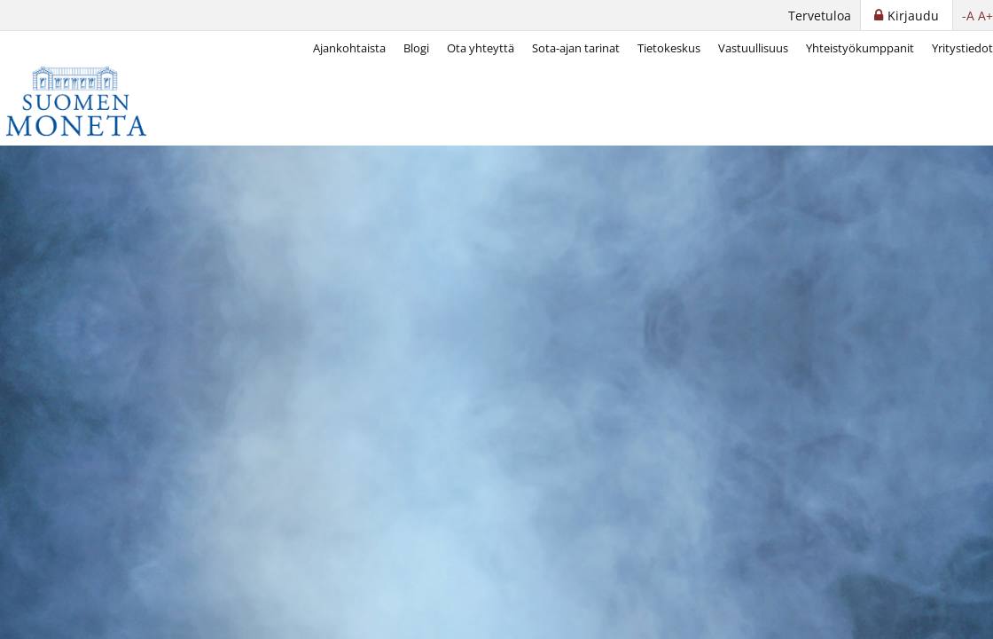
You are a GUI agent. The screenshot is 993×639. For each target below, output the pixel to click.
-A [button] (968, 15)
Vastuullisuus (753, 48)
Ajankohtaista (349, 48)
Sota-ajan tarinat (576, 48)
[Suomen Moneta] (88, 101)
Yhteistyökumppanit (860, 48)
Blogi (416, 48)
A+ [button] (985, 15)
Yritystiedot (962, 48)
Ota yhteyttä (480, 48)
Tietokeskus (668, 48)
